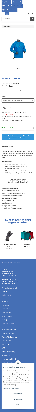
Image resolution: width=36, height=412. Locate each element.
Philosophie (6, 305)
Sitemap (4, 320)
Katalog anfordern (10, 10)
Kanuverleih (17, 2)
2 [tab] (19, 68)
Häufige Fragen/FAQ (9, 329)
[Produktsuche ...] (16, 19)
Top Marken (6, 2)
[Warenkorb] (32, 14)
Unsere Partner (7, 316)
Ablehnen (18, 405)
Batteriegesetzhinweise (9, 359)
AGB (3, 348)
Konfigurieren (18, 399)
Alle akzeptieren (18, 393)
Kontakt (4, 292)
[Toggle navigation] (2, 13)
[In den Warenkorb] (3, 32)
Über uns (5, 301)
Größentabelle (6, 340)
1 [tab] (17, 68)
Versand (18, 112)
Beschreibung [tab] (7, 146)
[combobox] (18, 100)
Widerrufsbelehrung (8, 351)
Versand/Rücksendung (9, 337)
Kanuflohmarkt (6, 312)
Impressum (6, 388)
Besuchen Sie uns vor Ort (13, 6)
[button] (28, 14)
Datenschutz (15, 388)
